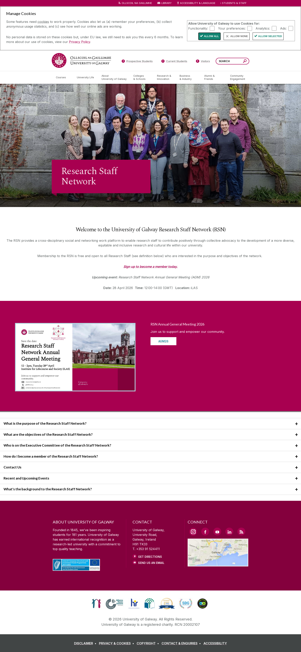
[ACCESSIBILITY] (215, 643)
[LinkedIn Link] (229, 531)
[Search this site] (244, 61)
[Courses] (63, 77)
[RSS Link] (241, 531)
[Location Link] (218, 564)
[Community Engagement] (237, 77)
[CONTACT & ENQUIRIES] (182, 643)
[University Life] (86, 77)
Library (166, 3)
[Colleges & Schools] (142, 77)
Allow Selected (270, 36)
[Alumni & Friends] (214, 77)
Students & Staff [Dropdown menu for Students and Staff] (234, 3)
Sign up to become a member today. (150, 267)
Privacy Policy (79, 42)
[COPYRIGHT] (149, 643)
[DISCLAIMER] (86, 643)
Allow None (239, 36)
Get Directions (150, 556)
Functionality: (198, 28)
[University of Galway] (81, 60)
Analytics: (263, 28)
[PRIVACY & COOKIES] (117, 643)
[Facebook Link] (205, 531)
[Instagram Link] (193, 532)
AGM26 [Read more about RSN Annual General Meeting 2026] (163, 341)
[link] (96, 603)
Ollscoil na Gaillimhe (137, 3)
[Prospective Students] (137, 62)
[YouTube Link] (217, 531)
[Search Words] (232, 61)
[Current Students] (174, 62)
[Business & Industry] (188, 77)
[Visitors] (203, 62)
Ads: (283, 28)
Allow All (211, 36)
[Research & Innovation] (165, 77)
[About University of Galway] (114, 77)
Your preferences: (232, 28)
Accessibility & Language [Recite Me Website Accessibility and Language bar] (196, 3)
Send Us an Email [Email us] (151, 562)
